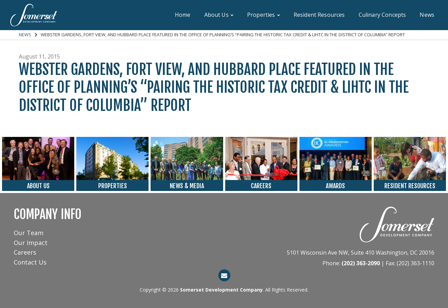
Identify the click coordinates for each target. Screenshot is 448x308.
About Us (218, 14)
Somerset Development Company (221, 289)
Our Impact (31, 243)
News (427, 14)
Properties (263, 14)
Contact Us (30, 262)
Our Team (28, 233)
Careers (25, 252)
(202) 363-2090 (361, 263)
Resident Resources (319, 14)
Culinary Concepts (382, 14)
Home (183, 14)
